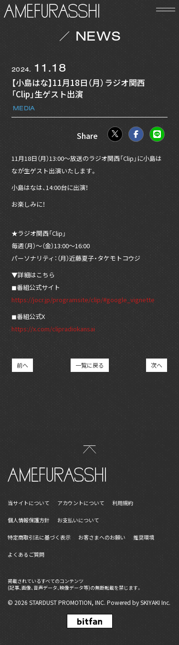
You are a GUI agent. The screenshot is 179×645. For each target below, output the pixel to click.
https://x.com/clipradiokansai (53, 328)
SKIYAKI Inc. (155, 602)
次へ (156, 365)
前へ (22, 365)
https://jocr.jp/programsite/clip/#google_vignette (83, 299)
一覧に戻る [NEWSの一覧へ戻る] (89, 365)
